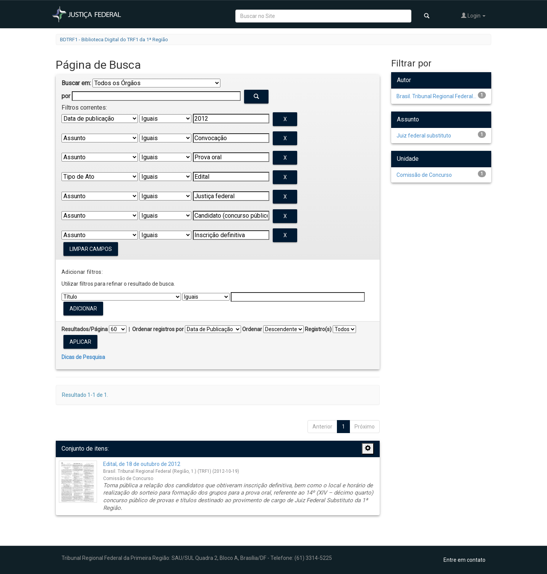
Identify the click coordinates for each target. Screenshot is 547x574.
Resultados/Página (84, 329)
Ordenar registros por (158, 329)
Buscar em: (76, 83)
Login (473, 15)
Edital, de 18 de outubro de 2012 (141, 464)
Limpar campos (91, 249)
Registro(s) (318, 329)
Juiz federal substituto (423, 136)
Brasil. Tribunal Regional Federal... (436, 96)
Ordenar (252, 329)
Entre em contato (464, 560)
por (65, 96)
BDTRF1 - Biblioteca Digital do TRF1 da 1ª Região (114, 39)
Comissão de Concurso (424, 175)
